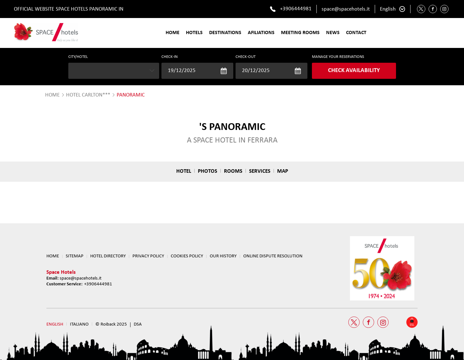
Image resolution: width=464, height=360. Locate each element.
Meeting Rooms (300, 32)
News (333, 32)
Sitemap (74, 256)
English (388, 9)
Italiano (79, 324)
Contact (356, 32)
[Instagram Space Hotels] (444, 9)
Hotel (183, 171)
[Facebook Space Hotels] (433, 9)
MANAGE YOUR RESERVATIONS (338, 57)
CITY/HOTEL (78, 57)
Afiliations (261, 32)
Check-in (169, 57)
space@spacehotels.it (346, 9)
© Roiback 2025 (111, 324)
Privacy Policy (148, 256)
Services (259, 171)
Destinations (225, 32)
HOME (52, 95)
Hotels (194, 32)
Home (172, 32)
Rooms (233, 171)
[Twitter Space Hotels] (421, 9)
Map (282, 171)
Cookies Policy (187, 256)
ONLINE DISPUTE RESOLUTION (273, 256)
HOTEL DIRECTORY (108, 256)
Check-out (246, 57)
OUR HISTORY (223, 256)
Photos (207, 171)
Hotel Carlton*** (88, 95)
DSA (138, 324)
